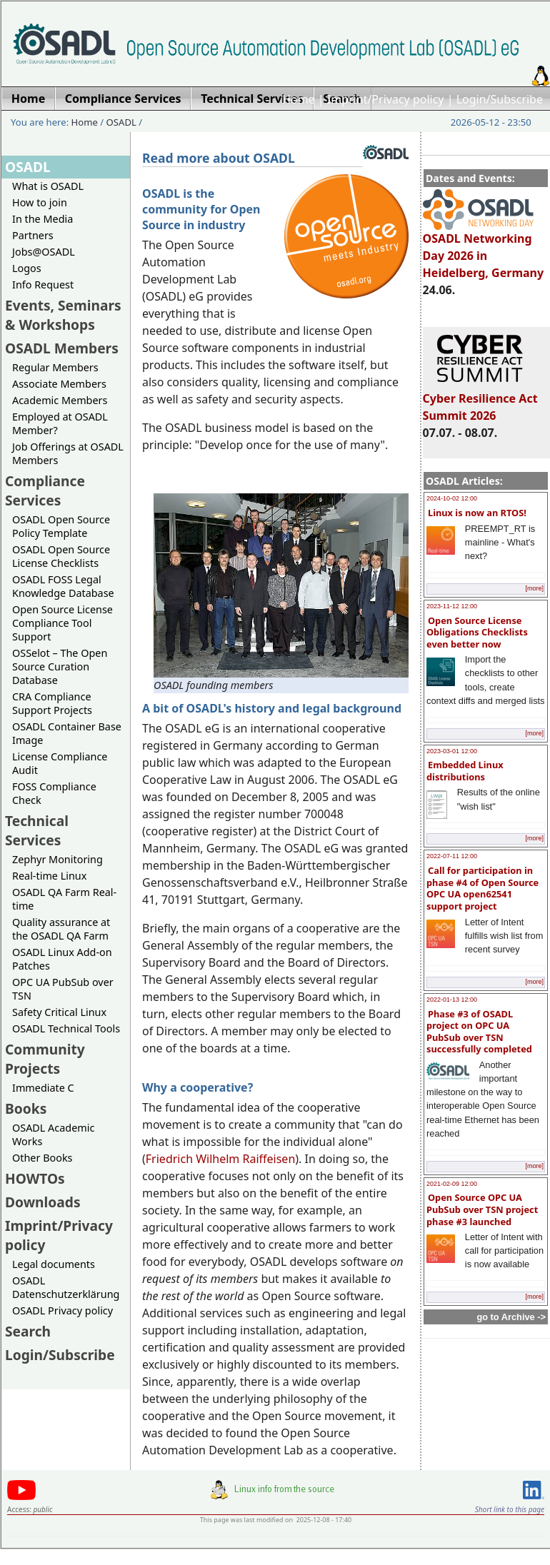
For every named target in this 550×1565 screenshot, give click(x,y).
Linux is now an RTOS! (477, 512)
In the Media (42, 219)
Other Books (42, 1157)
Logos (26, 268)
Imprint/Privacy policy (385, 99)
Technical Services (37, 830)
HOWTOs (35, 1178)
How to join (39, 202)
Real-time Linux (49, 875)
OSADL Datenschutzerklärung (65, 1287)
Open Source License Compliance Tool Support (62, 623)
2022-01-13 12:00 (451, 999)
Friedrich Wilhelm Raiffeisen (220, 1159)
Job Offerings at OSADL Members (68, 453)
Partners (33, 235)
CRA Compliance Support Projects (52, 703)
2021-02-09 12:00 (451, 1183)
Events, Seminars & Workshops (63, 315)
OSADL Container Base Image (66, 733)
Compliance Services (45, 490)
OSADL (121, 122)
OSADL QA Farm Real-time (64, 898)
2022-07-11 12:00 (451, 856)
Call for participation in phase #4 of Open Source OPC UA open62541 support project (482, 888)
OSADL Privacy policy (62, 1310)
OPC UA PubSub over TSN (63, 988)
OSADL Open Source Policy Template (61, 526)
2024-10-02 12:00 (451, 498)
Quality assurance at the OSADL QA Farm (61, 928)
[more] (534, 588)
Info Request (43, 284)
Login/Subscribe (499, 99)
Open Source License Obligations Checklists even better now (477, 632)
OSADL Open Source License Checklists (61, 556)
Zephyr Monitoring (57, 859)
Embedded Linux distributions (465, 770)
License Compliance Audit (59, 763)
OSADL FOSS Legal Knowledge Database (63, 586)
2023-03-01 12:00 (451, 751)
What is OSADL (48, 186)
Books (25, 1108)
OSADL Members (62, 348)
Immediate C (43, 1088)
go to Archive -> (511, 1317)
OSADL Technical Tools (66, 1028)
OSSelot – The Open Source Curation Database (59, 666)
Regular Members (55, 367)
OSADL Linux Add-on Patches (62, 958)
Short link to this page (509, 1509)
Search (28, 1331)
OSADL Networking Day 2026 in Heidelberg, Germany (483, 249)
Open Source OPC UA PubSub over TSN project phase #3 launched (482, 1209)
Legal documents (53, 1264)
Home (298, 99)
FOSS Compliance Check (54, 793)
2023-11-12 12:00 (451, 606)
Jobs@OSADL (43, 251)
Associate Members (59, 384)
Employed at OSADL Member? (60, 423)
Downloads (43, 1202)
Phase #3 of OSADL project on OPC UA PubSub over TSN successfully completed (479, 1031)
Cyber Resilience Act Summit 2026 (480, 400)
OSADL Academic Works (53, 1134)
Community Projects (45, 1059)
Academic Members (59, 400)
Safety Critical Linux (59, 1012)
